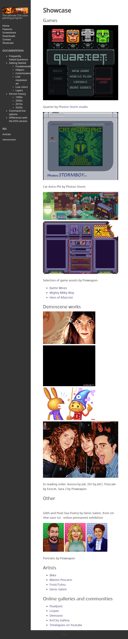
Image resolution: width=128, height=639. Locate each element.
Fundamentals (24, 66)
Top (64, 634)
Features (7, 29)
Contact (6, 39)
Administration (9, 139)
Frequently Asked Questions (18, 57)
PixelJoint (56, 606)
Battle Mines (58, 288)
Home (5, 25)
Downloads (8, 36)
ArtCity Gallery (59, 620)
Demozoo (56, 615)
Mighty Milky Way (62, 293)
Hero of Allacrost (61, 297)
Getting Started (17, 62)
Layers (19, 90)
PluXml (86, 631)
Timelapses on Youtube (66, 625)
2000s (19, 100)
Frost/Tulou (58, 584)
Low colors (22, 86)
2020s (19, 107)
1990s (19, 97)
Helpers (20, 69)
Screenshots (9, 32)
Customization (24, 73)
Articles (6, 134)
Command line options (17, 112)
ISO (89, 484)
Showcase (8, 42)
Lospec (54, 611)
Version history (17, 93)
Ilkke (53, 575)
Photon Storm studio (73, 107)
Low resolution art (21, 80)
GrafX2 (79, 631)
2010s (19, 104)
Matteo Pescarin (61, 580)
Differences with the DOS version (18, 119)
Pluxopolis (50, 631)
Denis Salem (58, 589)
